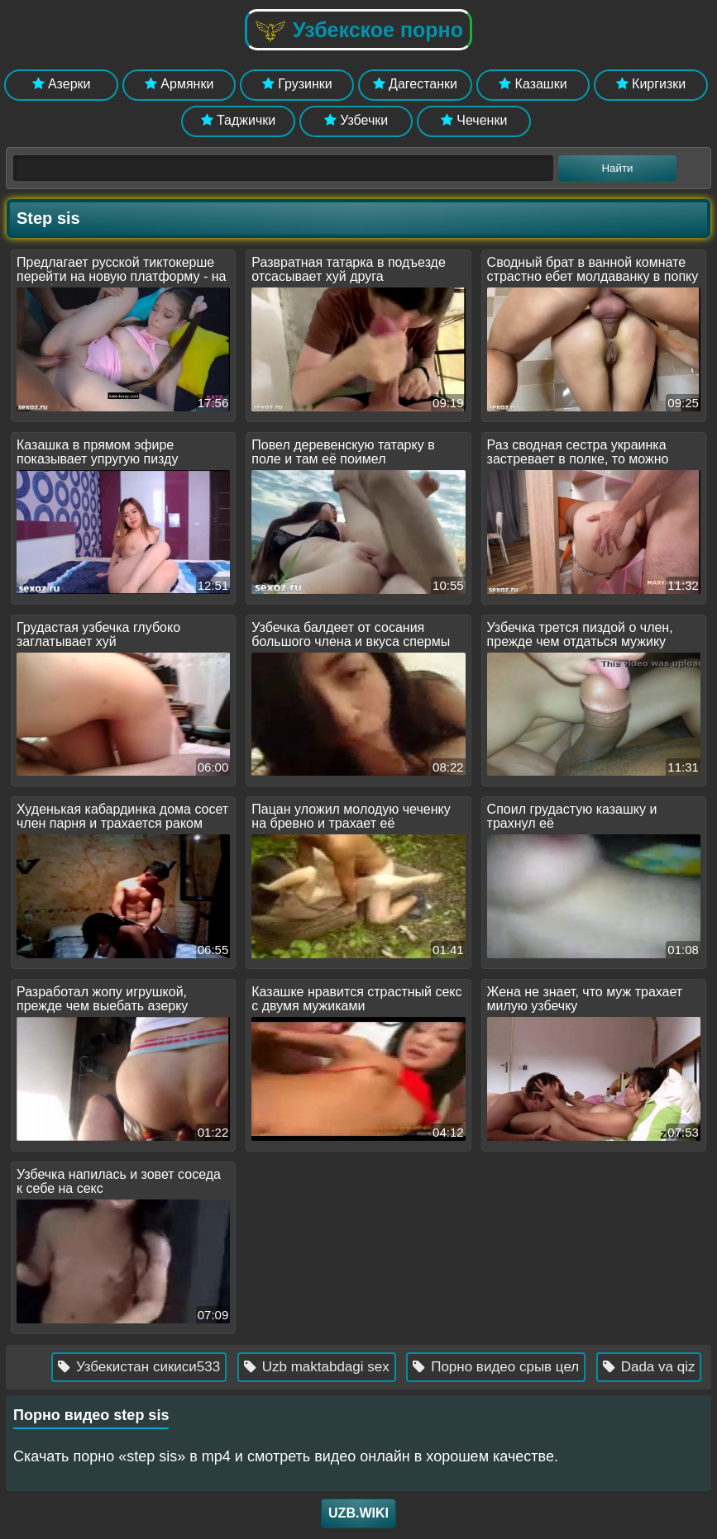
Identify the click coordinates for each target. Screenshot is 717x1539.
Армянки (179, 84)
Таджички (238, 120)
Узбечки (356, 120)
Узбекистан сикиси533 (146, 1367)
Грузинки (297, 84)
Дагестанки (415, 84)
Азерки (61, 84)
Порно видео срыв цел (503, 1367)
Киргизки (651, 84)
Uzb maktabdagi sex (324, 1367)
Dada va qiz (656, 1367)
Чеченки (474, 120)
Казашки (533, 84)
